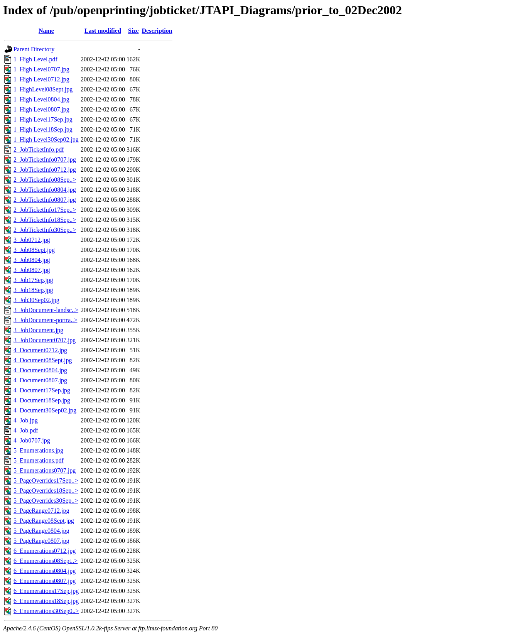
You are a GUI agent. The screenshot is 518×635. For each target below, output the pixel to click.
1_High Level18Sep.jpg (43, 129)
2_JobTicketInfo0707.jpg (44, 159)
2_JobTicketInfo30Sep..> (44, 229)
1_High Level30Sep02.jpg (46, 139)
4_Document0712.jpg (40, 350)
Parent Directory (33, 49)
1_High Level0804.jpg (41, 99)
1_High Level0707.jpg (41, 69)
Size (133, 30)
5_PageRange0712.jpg (41, 510)
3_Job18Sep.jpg (33, 290)
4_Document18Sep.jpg (41, 400)
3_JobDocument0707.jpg (44, 340)
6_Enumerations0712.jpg (44, 550)
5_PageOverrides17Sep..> (45, 480)
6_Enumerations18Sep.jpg (46, 601)
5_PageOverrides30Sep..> (45, 500)
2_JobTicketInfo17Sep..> (44, 209)
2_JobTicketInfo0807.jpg (44, 199)
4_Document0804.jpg (40, 370)
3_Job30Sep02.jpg (36, 300)
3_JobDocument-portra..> (45, 320)
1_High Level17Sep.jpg (43, 119)
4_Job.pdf (25, 430)
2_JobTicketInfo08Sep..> (44, 179)
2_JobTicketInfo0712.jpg (44, 169)
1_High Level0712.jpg (41, 79)
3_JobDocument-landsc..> (45, 310)
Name (46, 30)
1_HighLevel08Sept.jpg (43, 89)
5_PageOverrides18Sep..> (45, 490)
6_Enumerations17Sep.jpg (46, 591)
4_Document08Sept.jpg (42, 360)
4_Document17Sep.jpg (41, 390)
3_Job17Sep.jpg (33, 280)
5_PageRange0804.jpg (41, 530)
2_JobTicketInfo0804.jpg (44, 189)
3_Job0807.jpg (31, 270)
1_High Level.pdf (35, 59)
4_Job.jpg (25, 420)
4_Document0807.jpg (40, 380)
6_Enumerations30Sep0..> (46, 611)
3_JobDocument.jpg (38, 330)
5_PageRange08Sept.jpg (43, 520)
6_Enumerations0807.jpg (44, 581)
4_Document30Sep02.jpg (44, 410)
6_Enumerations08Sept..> (45, 560)
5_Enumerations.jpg (38, 450)
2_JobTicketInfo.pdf (38, 149)
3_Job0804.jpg (31, 260)
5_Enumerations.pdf (38, 460)
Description (157, 30)
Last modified (102, 30)
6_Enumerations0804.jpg (44, 570)
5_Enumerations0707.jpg (44, 470)
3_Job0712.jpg (31, 239)
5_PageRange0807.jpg (41, 540)
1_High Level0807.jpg (41, 109)
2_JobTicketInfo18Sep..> (44, 219)
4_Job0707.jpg (31, 440)
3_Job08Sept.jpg (34, 250)
